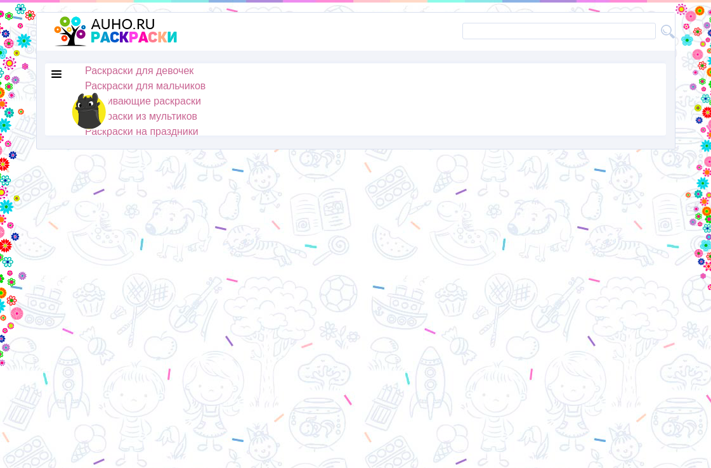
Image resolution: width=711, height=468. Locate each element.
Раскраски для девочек (139, 70)
